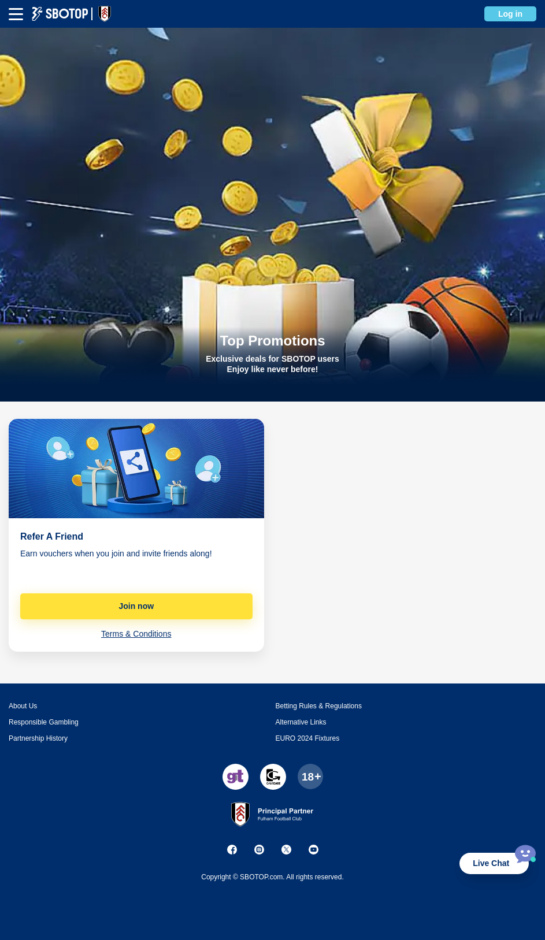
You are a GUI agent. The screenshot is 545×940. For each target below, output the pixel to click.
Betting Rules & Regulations (319, 706)
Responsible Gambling (44, 722)
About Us (23, 706)
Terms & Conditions (136, 633)
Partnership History (38, 738)
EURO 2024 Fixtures (308, 738)
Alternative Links (301, 722)
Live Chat (491, 863)
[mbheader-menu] (16, 14)
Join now (136, 606)
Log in (510, 13)
